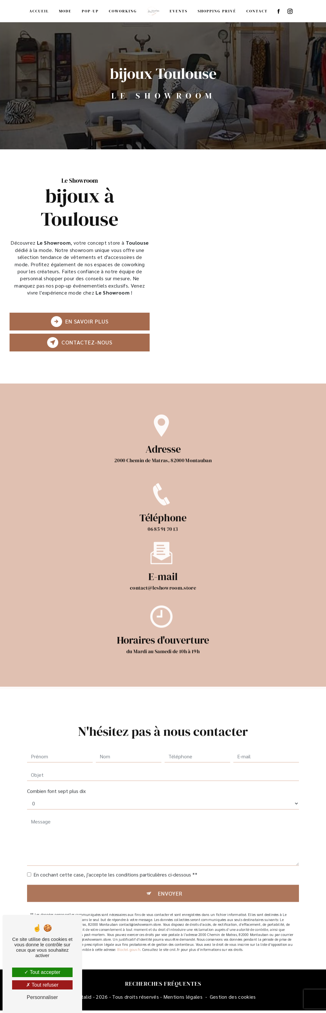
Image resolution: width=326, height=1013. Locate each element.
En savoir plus (79, 322)
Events (179, 11)
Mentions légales (182, 999)
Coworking (123, 11)
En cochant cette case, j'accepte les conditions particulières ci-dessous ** (115, 870)
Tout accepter (42, 972)
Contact (257, 11)
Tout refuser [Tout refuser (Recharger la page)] (42, 985)
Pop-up (90, 11)
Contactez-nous (79, 343)
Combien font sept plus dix (56, 786)
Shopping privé (217, 11)
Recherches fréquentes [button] (163, 986)
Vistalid (83, 999)
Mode (65, 11)
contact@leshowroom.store (163, 583)
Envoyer (170, 888)
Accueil (39, 11)
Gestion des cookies (233, 999)
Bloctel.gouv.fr (128, 944)
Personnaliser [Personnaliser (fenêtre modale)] (42, 997)
